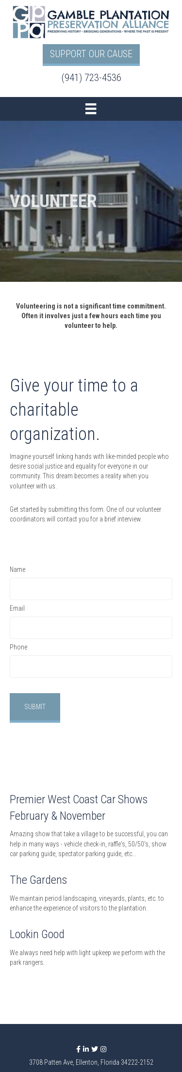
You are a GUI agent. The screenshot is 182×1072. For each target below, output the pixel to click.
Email (17, 608)
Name (17, 569)
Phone (18, 647)
